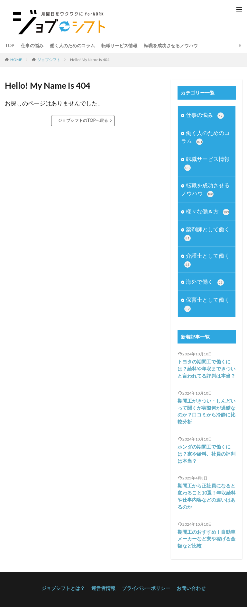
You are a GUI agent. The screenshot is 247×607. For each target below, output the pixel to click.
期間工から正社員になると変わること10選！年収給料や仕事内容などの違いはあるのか (205, 493)
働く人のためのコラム (72, 45)
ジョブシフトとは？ (66, 583)
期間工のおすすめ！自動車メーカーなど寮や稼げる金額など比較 (205, 534)
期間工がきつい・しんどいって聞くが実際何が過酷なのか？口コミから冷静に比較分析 (205, 410)
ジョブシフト (48, 59)
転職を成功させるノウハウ (171, 45)
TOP (9, 45)
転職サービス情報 (119, 45)
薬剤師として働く (207, 233)
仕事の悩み (32, 45)
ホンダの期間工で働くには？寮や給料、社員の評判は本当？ (205, 451)
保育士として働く (207, 304)
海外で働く (205, 282)
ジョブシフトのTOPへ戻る (83, 120)
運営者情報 (104, 583)
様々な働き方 (207, 211)
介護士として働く (207, 259)
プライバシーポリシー (144, 583)
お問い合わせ (187, 583)
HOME (16, 59)
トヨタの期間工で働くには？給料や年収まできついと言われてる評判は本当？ (205, 368)
